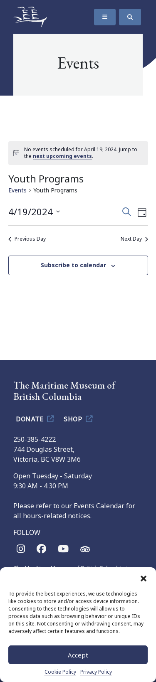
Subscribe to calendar (73, 265)
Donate (35, 418)
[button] (143, 578)
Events (17, 190)
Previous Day (27, 239)
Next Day (134, 239)
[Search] (130, 17)
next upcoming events (62, 156)
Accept (78, 655)
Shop (79, 418)
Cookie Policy (60, 671)
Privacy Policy (96, 671)
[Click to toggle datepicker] (34, 212)
